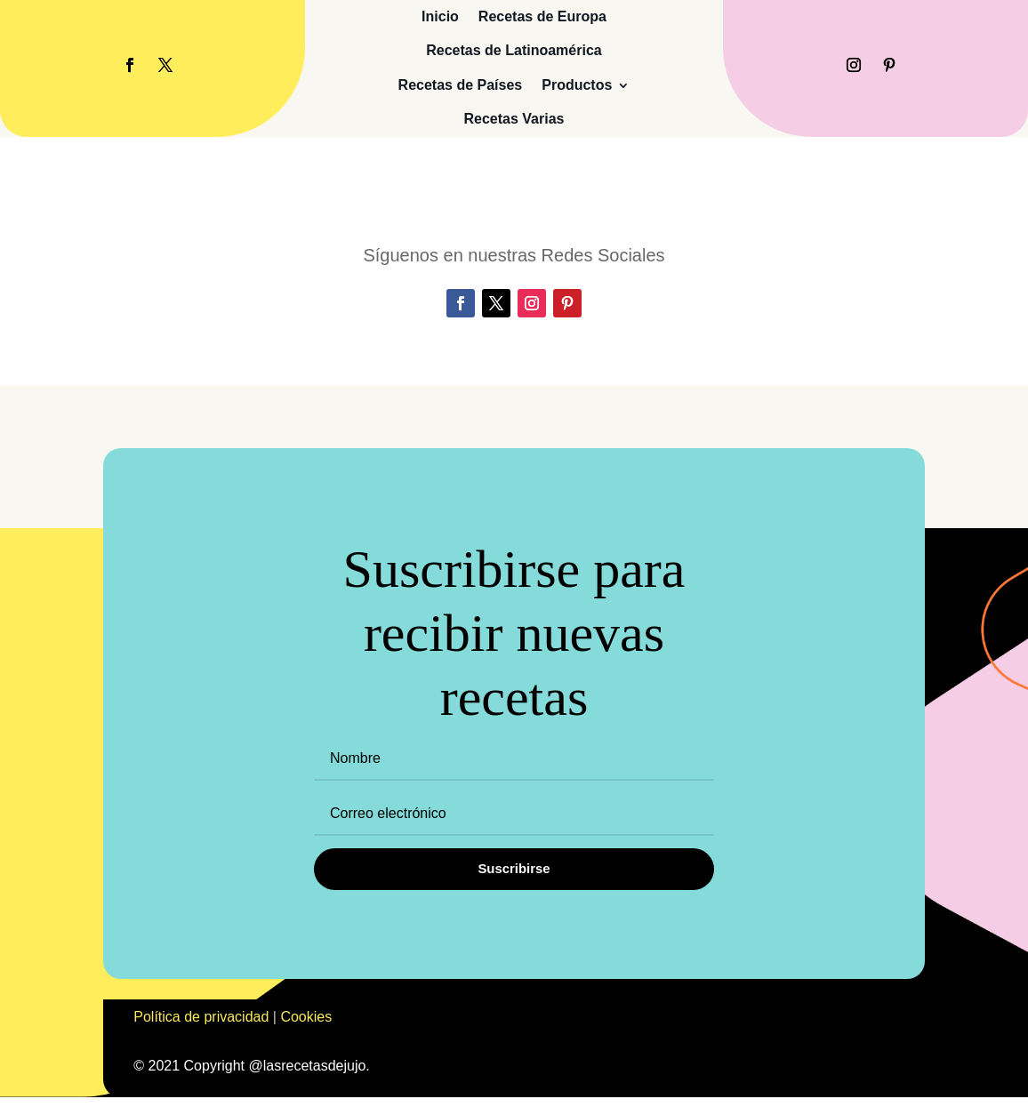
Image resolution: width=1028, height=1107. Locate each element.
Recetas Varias (513, 118)
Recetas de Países (460, 84)
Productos (577, 84)
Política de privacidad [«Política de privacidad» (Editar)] (201, 1026)
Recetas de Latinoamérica (513, 50)
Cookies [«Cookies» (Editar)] (306, 1026)
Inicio (440, 16)
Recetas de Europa (542, 16)
